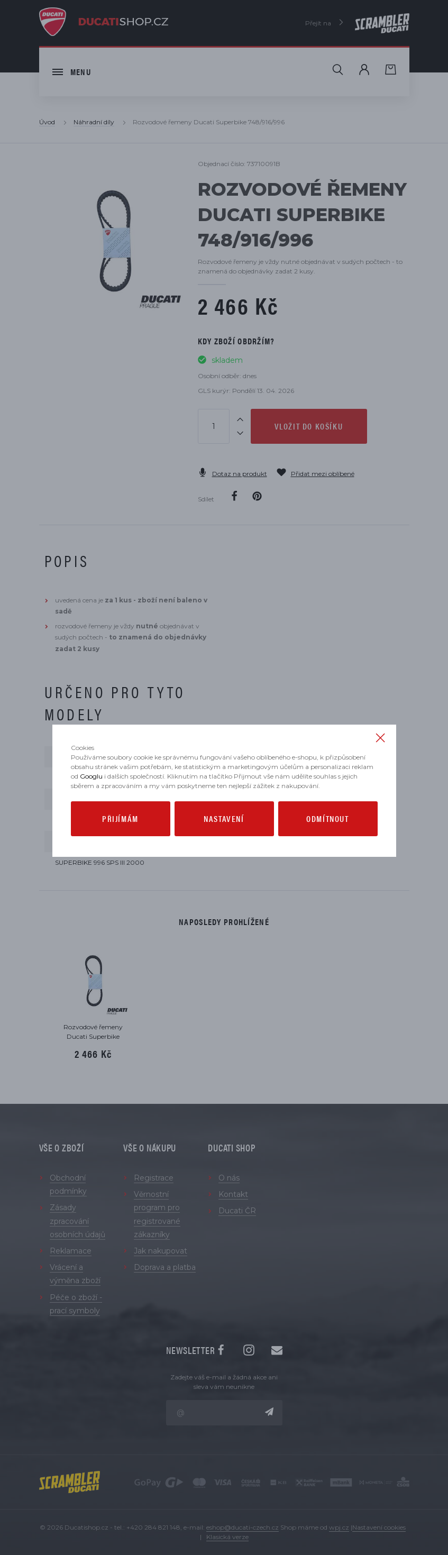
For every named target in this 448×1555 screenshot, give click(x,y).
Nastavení (224, 818)
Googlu (91, 776)
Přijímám (120, 818)
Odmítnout (327, 818)
